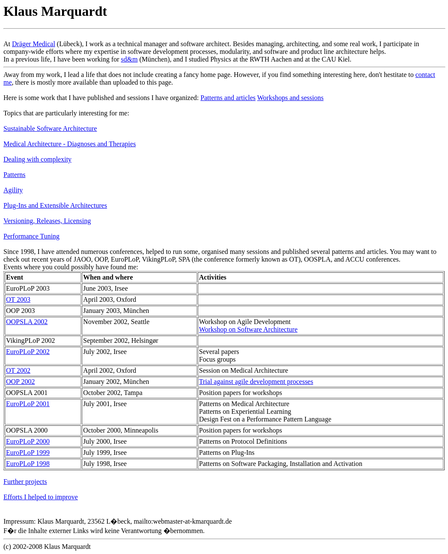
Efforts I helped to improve (40, 497)
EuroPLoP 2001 (28, 403)
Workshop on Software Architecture (248, 329)
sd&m (129, 59)
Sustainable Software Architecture (50, 128)
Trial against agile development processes (256, 381)
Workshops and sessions (290, 97)
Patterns (14, 174)
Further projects (25, 481)
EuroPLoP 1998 (28, 463)
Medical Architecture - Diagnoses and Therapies (69, 143)
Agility (13, 190)
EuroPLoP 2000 (28, 441)
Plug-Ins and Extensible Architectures (55, 205)
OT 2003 (18, 299)
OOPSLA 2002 (26, 321)
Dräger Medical (33, 43)
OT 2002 (18, 370)
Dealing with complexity (37, 159)
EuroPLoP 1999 (28, 452)
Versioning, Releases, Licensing (47, 220)
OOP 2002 (20, 381)
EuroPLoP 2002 (28, 351)
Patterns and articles (227, 97)
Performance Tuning (31, 236)
